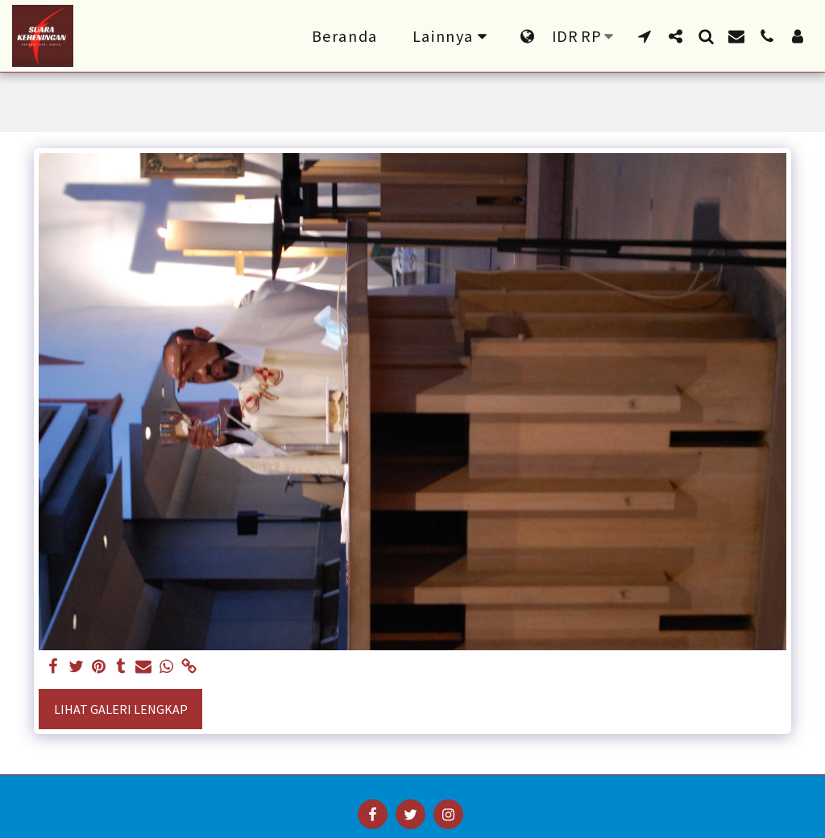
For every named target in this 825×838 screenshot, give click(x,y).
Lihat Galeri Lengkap (121, 709)
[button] (644, 35)
